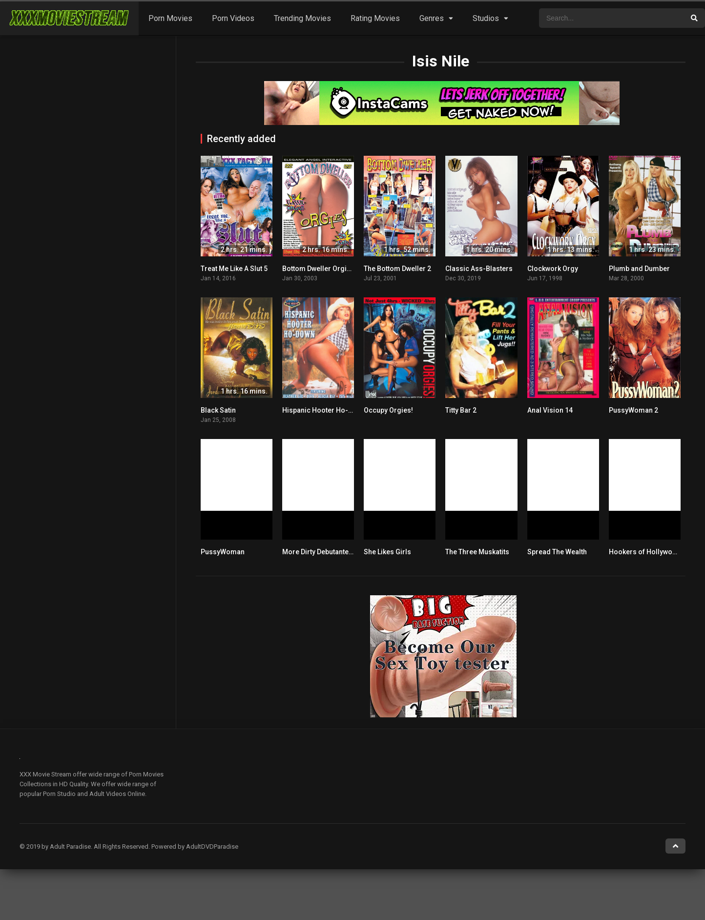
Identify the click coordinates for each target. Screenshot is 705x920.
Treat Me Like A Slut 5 (234, 268)
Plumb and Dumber (639, 268)
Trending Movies (302, 18)
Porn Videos (233, 18)
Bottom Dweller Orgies (318, 268)
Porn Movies (170, 18)
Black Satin (218, 410)
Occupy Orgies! (388, 410)
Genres (431, 18)
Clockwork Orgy (552, 268)
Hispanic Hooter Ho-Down (324, 410)
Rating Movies (375, 18)
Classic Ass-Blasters (479, 268)
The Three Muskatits (477, 552)
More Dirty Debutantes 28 (322, 552)
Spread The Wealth (557, 552)
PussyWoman (223, 552)
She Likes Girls (387, 552)
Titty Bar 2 (461, 410)
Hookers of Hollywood (645, 552)
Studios (486, 18)
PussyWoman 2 (633, 410)
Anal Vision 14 (550, 410)
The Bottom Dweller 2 (397, 268)
